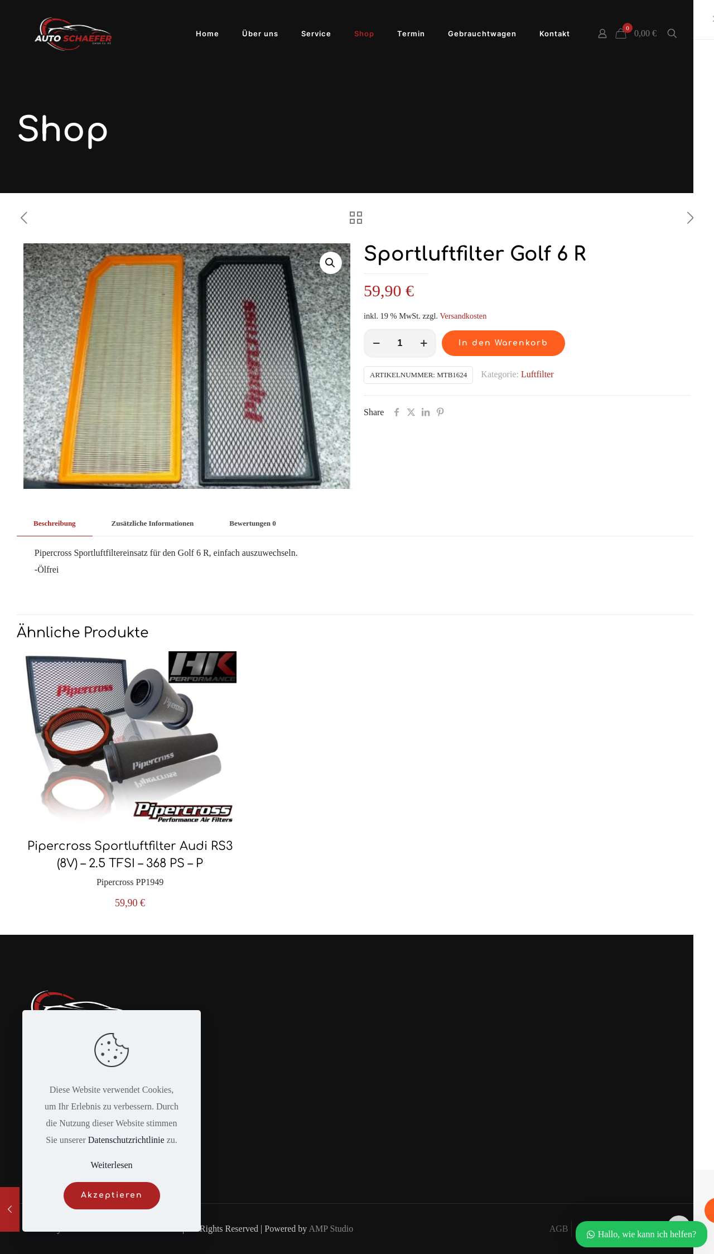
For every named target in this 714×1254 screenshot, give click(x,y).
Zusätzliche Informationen (153, 523)
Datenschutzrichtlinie (126, 1140)
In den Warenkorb (503, 343)
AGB (558, 1228)
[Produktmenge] (400, 343)
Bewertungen (252, 523)
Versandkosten (463, 315)
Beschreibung (54, 523)
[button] (331, 263)
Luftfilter (537, 374)
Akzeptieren (112, 1195)
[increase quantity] (423, 343)
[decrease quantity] (376, 343)
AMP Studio (330, 1228)
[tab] (55, 523)
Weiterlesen (111, 1165)
